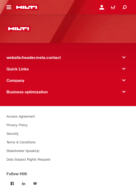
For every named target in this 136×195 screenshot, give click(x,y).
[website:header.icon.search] (124, 7)
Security (12, 133)
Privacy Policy (17, 125)
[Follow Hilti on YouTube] (35, 183)
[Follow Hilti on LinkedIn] (23, 183)
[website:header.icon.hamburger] (9, 7)
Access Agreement (20, 116)
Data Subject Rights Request (28, 159)
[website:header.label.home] (27, 7)
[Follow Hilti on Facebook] (12, 183)
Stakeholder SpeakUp (22, 151)
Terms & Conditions (21, 142)
